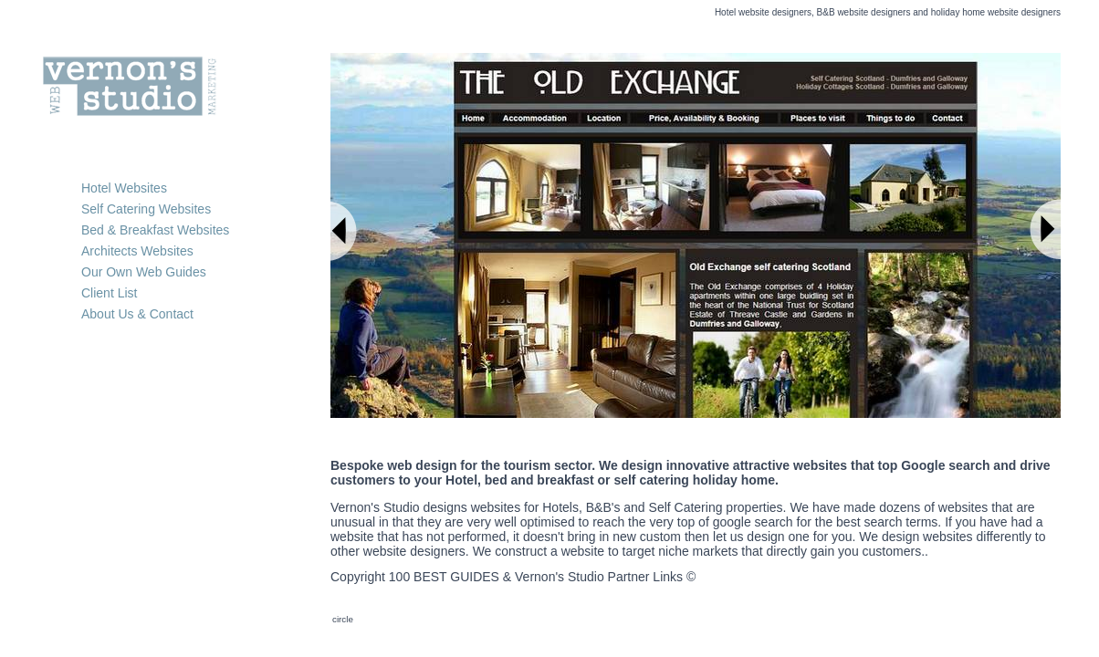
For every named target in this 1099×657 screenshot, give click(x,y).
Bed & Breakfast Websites (155, 230)
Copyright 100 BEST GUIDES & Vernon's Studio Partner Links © (513, 576)
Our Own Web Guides (143, 272)
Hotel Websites (124, 188)
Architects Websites (137, 251)
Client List (109, 293)
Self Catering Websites (146, 209)
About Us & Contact (137, 314)
